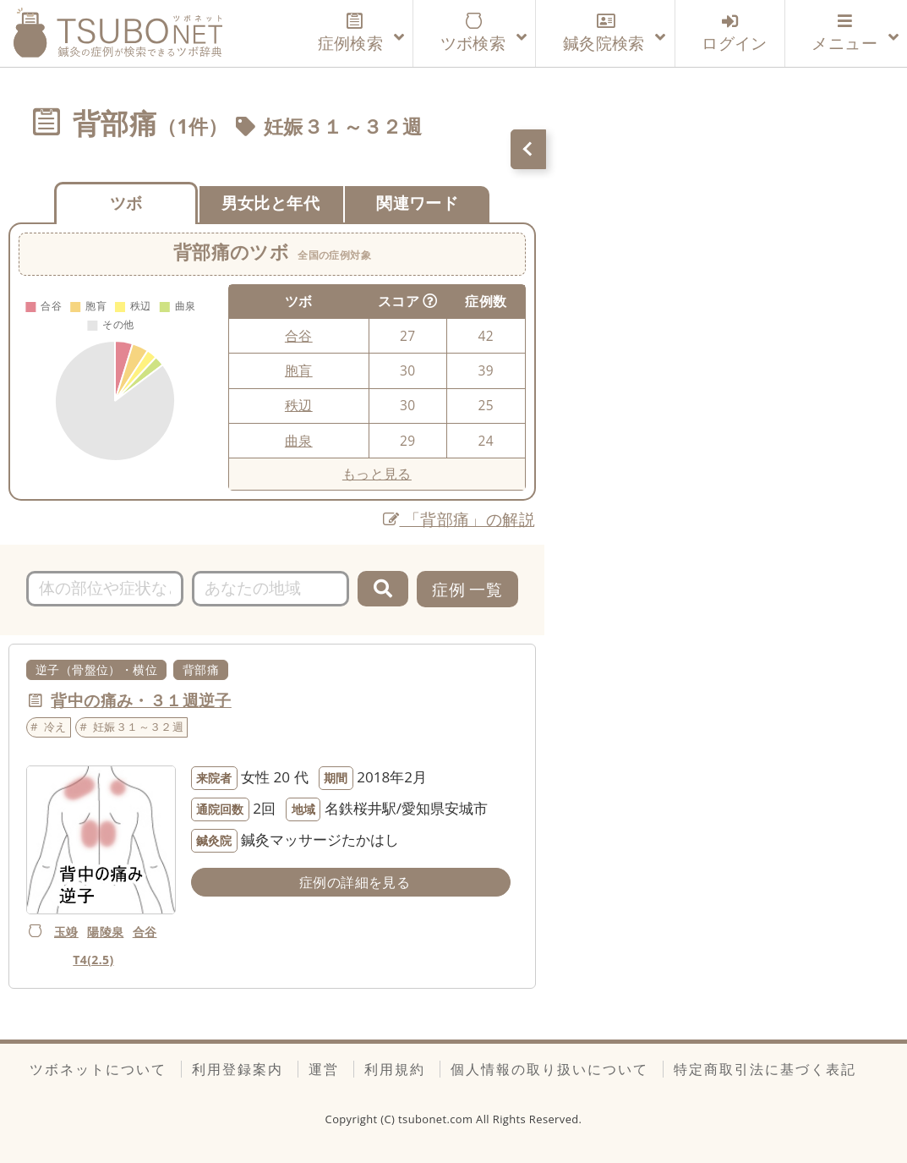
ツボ (126, 202)
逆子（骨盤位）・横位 (96, 669)
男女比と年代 (270, 202)
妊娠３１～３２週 (343, 126)
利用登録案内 (237, 1069)
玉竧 (66, 932)
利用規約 (394, 1069)
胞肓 (299, 370)
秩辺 (299, 405)
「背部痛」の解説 (459, 518)
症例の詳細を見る (354, 882)
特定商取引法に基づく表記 (765, 1069)
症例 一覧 (467, 589)
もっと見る (377, 473)
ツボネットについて (98, 1069)
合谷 (299, 335)
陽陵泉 (105, 932)
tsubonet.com (437, 1119)
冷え (55, 726)
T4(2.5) (93, 960)
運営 (324, 1069)
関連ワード (417, 202)
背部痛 (201, 669)
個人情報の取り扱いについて (549, 1069)
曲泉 (299, 440)
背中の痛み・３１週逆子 (141, 700)
